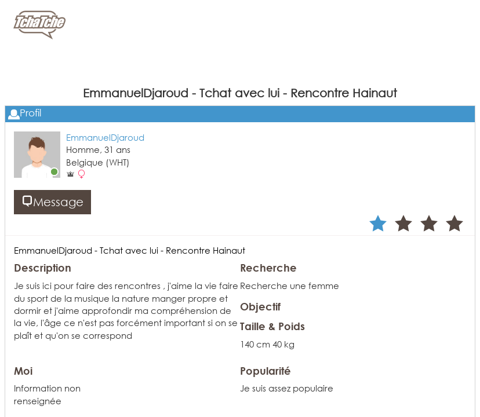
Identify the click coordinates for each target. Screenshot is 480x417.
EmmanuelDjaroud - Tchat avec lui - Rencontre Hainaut (129, 250)
